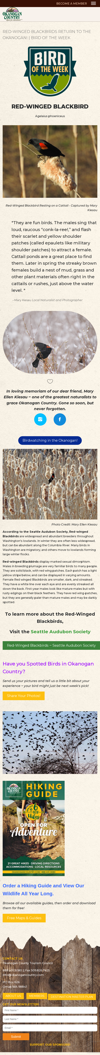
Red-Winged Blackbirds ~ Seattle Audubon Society (51, 645)
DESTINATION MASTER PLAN (72, 996)
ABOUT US (13, 996)
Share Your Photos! (23, 696)
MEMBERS (36, 996)
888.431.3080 (12, 970)
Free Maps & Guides (24, 918)
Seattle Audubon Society (60, 631)
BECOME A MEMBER (71, 3)
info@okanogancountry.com (23, 975)
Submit (16, 1036)
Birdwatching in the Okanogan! (50, 440)
